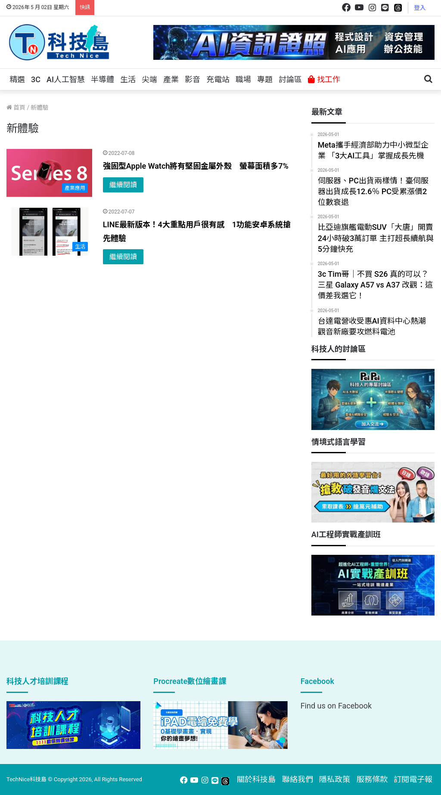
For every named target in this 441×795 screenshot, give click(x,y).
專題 (265, 79)
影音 (192, 79)
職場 (243, 79)
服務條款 (372, 779)
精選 (17, 79)
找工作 (324, 79)
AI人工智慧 (66, 79)
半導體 (102, 79)
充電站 (218, 79)
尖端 (149, 79)
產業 (171, 79)
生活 (128, 79)
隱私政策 (334, 779)
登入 (420, 7)
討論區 (290, 79)
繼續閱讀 (123, 185)
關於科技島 (256, 779)
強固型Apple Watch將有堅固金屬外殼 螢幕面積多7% (196, 165)
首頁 (15, 107)
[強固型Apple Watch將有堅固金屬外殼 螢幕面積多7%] (49, 173)
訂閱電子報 (413, 779)
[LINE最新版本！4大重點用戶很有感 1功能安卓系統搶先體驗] (49, 231)
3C (35, 79)
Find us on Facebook (336, 705)
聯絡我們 (297, 779)
